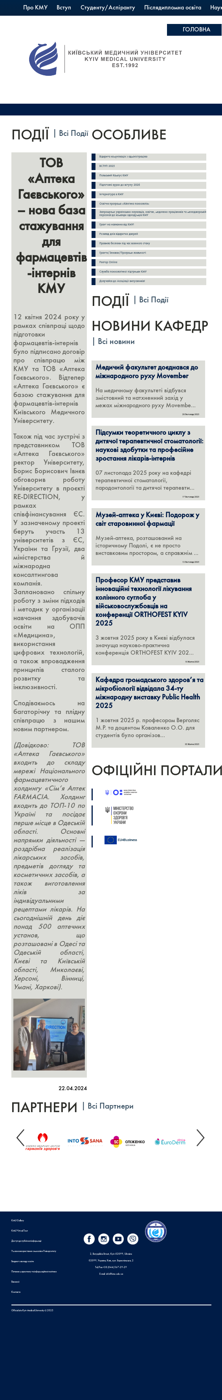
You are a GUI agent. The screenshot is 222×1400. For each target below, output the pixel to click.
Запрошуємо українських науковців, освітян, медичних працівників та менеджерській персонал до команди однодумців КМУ (152, 214)
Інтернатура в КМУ (111, 194)
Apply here (197, 68)
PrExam (172, 19)
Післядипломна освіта (172, 8)
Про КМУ (35, 8)
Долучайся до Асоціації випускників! (122, 281)
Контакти (15, 1292)
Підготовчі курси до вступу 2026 (119, 185)
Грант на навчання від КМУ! (116, 224)
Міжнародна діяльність (53, 19)
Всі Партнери (111, 1106)
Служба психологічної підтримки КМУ (123, 272)
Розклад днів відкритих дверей (118, 234)
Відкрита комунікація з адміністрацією (123, 157)
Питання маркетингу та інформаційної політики (34, 1271)
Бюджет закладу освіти (22, 1261)
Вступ (64, 8)
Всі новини (116, 342)
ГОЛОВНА (197, 30)
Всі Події (73, 134)
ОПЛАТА (195, 41)
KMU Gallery (17, 1220)
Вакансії (15, 1282)
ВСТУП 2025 (107, 166)
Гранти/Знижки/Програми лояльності (122, 253)
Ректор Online (108, 262)
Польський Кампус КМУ (123, 19)
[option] (46, 1140)
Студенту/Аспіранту (108, 8)
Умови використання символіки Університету (33, 1251)
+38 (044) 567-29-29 (115, 1267)
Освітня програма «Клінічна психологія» (124, 204)
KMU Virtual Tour (19, 1231)
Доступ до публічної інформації (26, 1241)
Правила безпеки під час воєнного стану (124, 243)
